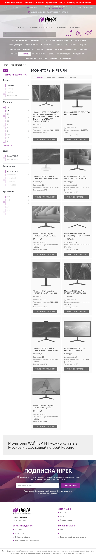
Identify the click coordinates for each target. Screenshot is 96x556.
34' (7, 214)
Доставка (63, 513)
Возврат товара (66, 520)
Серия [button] (6, 80)
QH (7, 131)
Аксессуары (65, 58)
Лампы (49, 49)
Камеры (59, 45)
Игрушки (43, 58)
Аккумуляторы (15, 45)
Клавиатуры (71, 45)
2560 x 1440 (11, 178)
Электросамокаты (18, 40)
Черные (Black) (12, 159)
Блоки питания (31, 45)
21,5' (8, 200)
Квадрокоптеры (78, 40)
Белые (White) (12, 156)
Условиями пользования (46, 493)
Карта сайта (19, 533)
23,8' (8, 197)
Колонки (83, 49)
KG (7, 121)
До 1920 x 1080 (12, 171)
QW (8, 134)
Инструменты (79, 54)
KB (7, 118)
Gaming (9, 89)
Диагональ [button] (8, 192)
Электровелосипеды (59, 40)
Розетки (58, 49)
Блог (61, 529)
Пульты (51, 54)
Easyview (10, 85)
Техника (53, 58)
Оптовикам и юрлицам (40, 27)
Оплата (63, 516)
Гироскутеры (14, 49)
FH (7, 107)
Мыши (14, 54)
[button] (56, 8)
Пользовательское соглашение (27, 541)
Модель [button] (7, 102)
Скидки (63, 533)
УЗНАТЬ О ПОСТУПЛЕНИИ (45, 139)
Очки (44, 40)
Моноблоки (31, 58)
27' (7, 204)
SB (7, 138)
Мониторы (24, 54)
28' (7, 207)
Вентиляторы (63, 54)
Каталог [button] (20, 27)
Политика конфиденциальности (73, 537)
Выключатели (38, 54)
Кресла (39, 49)
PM (7, 128)
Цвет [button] (5, 151)
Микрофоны (70, 49)
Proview (9, 92)
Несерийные (11, 96)
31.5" (8, 210)
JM (7, 114)
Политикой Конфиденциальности (60, 491)
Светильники (47, 45)
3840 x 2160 (11, 185)
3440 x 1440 (11, 181)
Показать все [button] (8, 145)
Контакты (75, 27)
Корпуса (84, 45)
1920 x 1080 (11, 175)
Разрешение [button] (9, 166)
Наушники (34, 40)
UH (7, 141)
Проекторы (28, 49)
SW (7, 111)
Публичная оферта (22, 537)
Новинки (61, 27)
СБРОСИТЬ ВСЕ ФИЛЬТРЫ (16, 75)
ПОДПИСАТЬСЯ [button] (71, 485)
